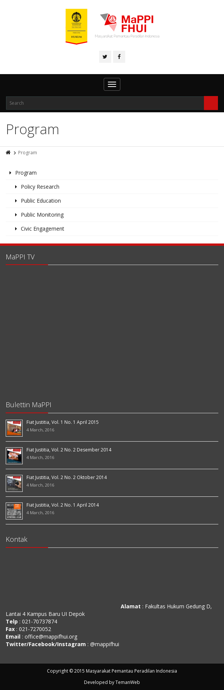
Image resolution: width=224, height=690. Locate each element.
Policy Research (40, 186)
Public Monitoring (42, 214)
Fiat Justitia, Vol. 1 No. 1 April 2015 (62, 422)
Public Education (41, 200)
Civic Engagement (42, 228)
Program (26, 172)
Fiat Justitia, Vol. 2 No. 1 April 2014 (62, 505)
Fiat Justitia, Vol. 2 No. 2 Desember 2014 (68, 450)
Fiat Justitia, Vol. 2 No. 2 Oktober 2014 (66, 477)
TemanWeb (127, 682)
